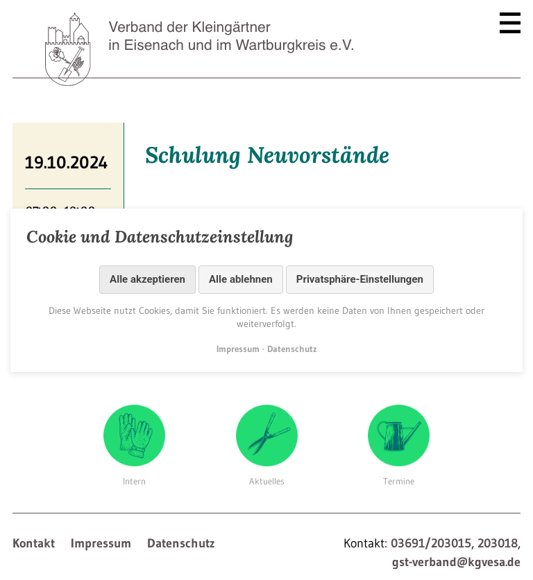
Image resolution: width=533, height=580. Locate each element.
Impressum (101, 543)
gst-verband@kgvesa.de (456, 562)
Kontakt (33, 543)
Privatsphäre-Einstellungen (359, 279)
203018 (497, 543)
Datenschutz (181, 543)
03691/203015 (431, 543)
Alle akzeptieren (147, 279)
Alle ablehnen (241, 279)
